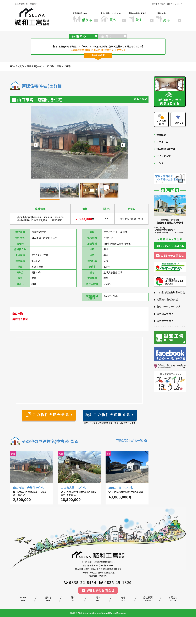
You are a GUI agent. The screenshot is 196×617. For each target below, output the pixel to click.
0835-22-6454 (80, 582)
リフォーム (162, 142)
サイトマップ (163, 156)
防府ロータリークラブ (168, 306)
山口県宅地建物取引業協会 (171, 292)
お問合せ (172, 599)
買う (73, 599)
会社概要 (161, 134)
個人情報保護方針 (165, 149)
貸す (97, 599)
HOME (23, 599)
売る (123, 599)
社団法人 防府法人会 (167, 299)
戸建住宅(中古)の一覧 (131, 440)
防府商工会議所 (165, 313)
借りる (48, 599)
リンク (159, 163)
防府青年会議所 (165, 320)
